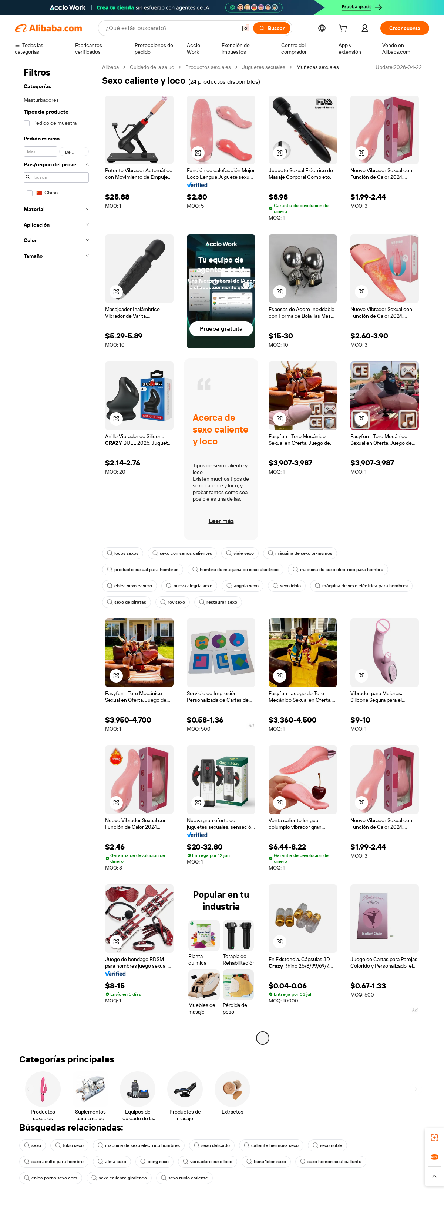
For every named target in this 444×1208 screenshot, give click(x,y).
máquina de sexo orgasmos (300, 553)
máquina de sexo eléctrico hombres (139, 1145)
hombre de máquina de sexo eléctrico (235, 570)
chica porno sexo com (50, 1178)
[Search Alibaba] (170, 28)
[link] (434, 1137)
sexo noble (327, 1145)
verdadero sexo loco (207, 1162)
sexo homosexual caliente (330, 1162)
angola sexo (242, 586)
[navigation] (56, 553)
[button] (245, 28)
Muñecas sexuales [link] (317, 67)
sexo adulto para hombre (54, 1162)
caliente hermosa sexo (271, 1145)
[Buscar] (271, 28)
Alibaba (110, 67)
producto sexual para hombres (142, 570)
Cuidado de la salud (152, 67)
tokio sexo (69, 1145)
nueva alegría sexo (189, 586)
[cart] (344, 29)
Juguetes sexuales (263, 67)
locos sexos (122, 553)
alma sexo (112, 1162)
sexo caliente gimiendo (119, 1178)
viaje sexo (240, 553)
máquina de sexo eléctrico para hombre (338, 570)
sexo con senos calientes (182, 553)
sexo (32, 1145)
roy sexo (172, 602)
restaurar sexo (218, 602)
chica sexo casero (129, 586)
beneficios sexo (266, 1162)
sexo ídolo (287, 586)
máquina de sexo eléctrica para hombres (361, 586)
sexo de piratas (126, 602)
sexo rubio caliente (184, 1178)
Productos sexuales (208, 67)
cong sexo (154, 1162)
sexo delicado (212, 1145)
